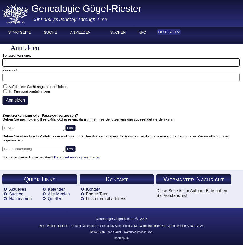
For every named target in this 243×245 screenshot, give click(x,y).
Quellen (55, 198)
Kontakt (93, 189)
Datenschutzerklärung (138, 231)
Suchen (118, 32)
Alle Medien (59, 194)
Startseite (19, 32)
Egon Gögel (113, 231)
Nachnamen (20, 198)
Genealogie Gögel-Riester (86, 8)
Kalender (56, 189)
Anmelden (80, 32)
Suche (50, 32)
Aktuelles (17, 189)
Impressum (121, 237)
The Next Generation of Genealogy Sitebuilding (99, 225)
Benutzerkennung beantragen (77, 157)
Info (141, 32)
